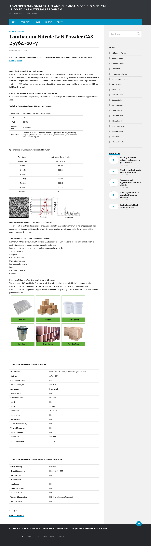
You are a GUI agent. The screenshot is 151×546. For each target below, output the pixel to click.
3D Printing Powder (119, 53)
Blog (38, 22)
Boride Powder (117, 58)
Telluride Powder (118, 142)
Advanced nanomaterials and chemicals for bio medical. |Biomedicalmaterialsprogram (60, 7)
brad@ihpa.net (15, 60)
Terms (45, 536)
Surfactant (115, 136)
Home (14, 22)
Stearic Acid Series (118, 126)
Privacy (52, 536)
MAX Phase (116, 84)
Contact (48, 22)
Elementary (116, 69)
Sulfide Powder (117, 131)
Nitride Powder (16, 31)
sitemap (61, 536)
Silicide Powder (117, 121)
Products (25, 22)
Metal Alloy (116, 89)
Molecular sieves (118, 95)
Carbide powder (118, 63)
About (60, 22)
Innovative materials (119, 74)
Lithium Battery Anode (120, 79)
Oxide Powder (117, 110)
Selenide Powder (118, 116)
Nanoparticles (117, 100)
